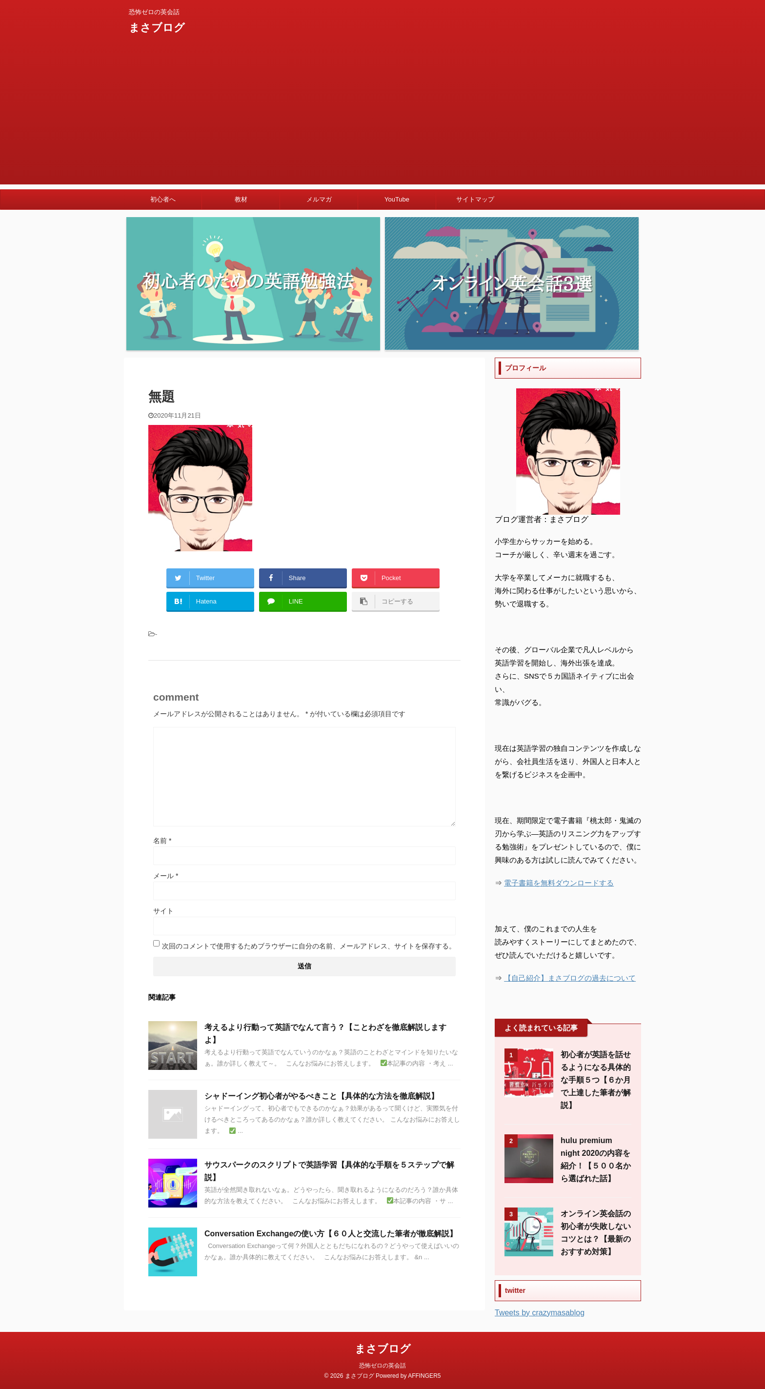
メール (165, 876)
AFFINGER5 (424, 1375)
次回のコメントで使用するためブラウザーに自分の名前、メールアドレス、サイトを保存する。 (309, 946)
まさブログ (157, 27)
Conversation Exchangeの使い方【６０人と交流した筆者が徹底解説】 (330, 1233)
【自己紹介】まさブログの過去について (570, 978)
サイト (163, 911)
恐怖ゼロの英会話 (382, 1365)
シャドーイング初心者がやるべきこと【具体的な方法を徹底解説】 (321, 1096)
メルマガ (319, 199)
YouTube (396, 199)
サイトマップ (475, 199)
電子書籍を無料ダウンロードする (559, 883)
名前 (162, 841)
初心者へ (163, 199)
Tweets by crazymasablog (539, 1312)
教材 (241, 199)
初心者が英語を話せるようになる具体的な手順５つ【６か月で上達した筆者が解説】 (596, 1079)
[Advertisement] (382, 116)
